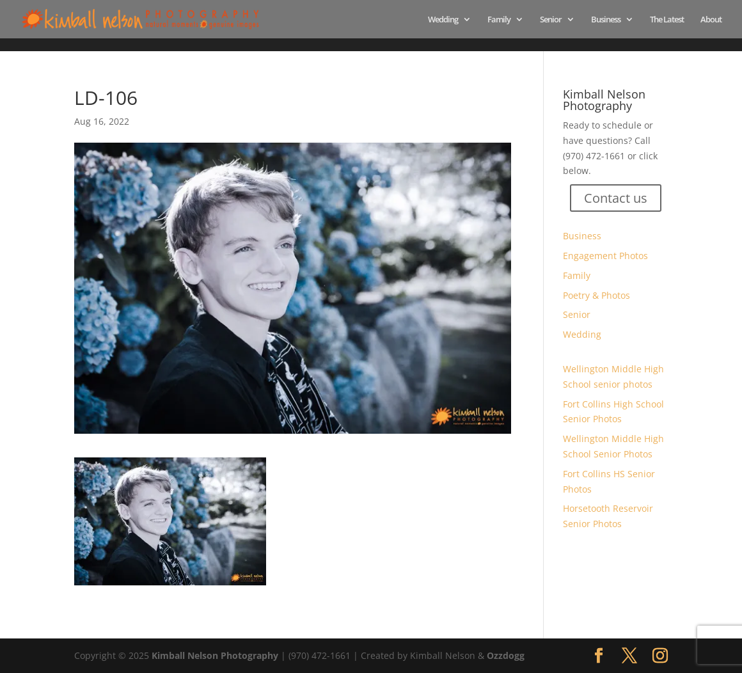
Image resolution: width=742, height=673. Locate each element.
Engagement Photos (605, 255)
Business (605, 20)
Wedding (443, 20)
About (711, 20)
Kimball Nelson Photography (215, 655)
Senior (551, 20)
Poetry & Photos (596, 295)
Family (498, 20)
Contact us (615, 198)
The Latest (667, 20)
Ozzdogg (506, 655)
